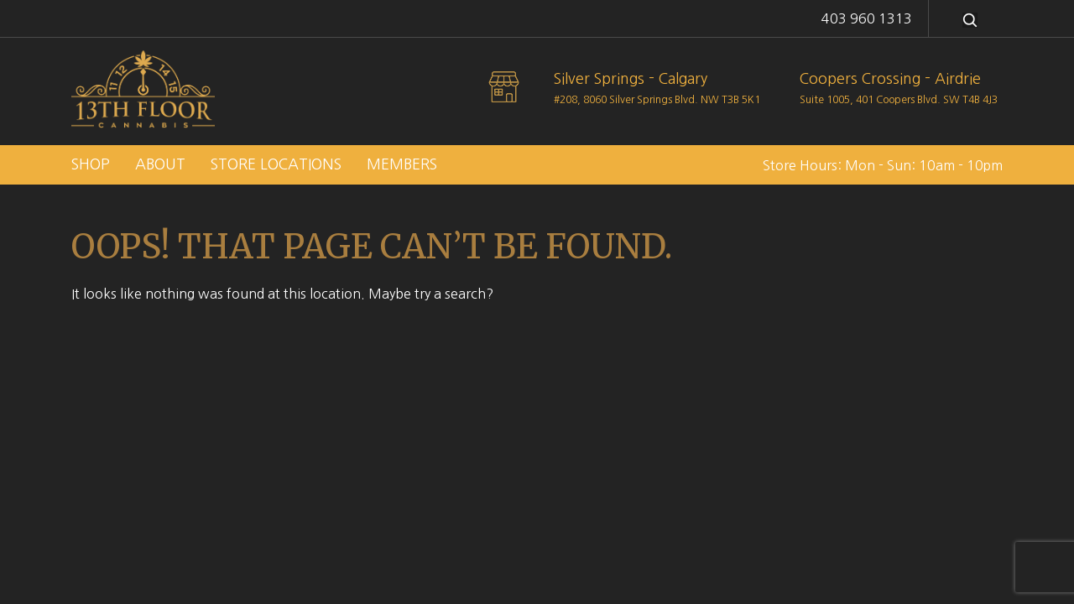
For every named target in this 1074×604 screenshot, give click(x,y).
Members (402, 164)
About (160, 164)
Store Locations (276, 164)
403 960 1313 (866, 18)
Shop (90, 164)
